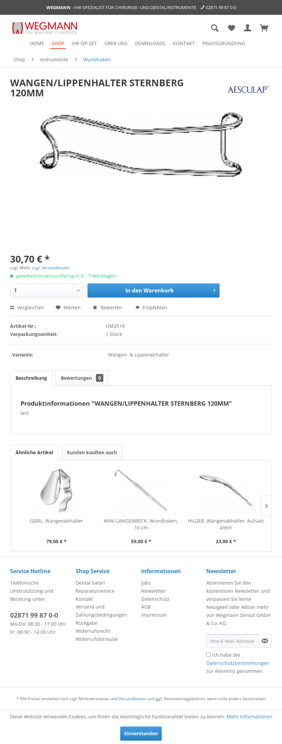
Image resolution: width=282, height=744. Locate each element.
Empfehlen (151, 307)
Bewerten (108, 307)
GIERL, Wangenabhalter (56, 521)
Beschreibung (31, 378)
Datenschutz (155, 599)
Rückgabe (87, 623)
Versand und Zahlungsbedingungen (101, 610)
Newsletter (153, 591)
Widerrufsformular (97, 639)
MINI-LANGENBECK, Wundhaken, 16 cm (141, 524)
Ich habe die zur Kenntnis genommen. (237, 663)
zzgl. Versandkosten (51, 268)
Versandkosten (133, 699)
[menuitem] (37, 43)
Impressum (154, 615)
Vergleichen (27, 307)
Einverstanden (141, 733)
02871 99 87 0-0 (221, 7)
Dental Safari (90, 583)
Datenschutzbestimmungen (237, 663)
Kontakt (84, 599)
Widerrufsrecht (93, 631)
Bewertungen (82, 378)
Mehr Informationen (250, 716)
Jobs (146, 583)
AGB (146, 606)
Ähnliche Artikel (34, 452)
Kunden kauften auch (92, 452)
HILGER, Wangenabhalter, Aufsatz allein (226, 524)
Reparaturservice (95, 591)
